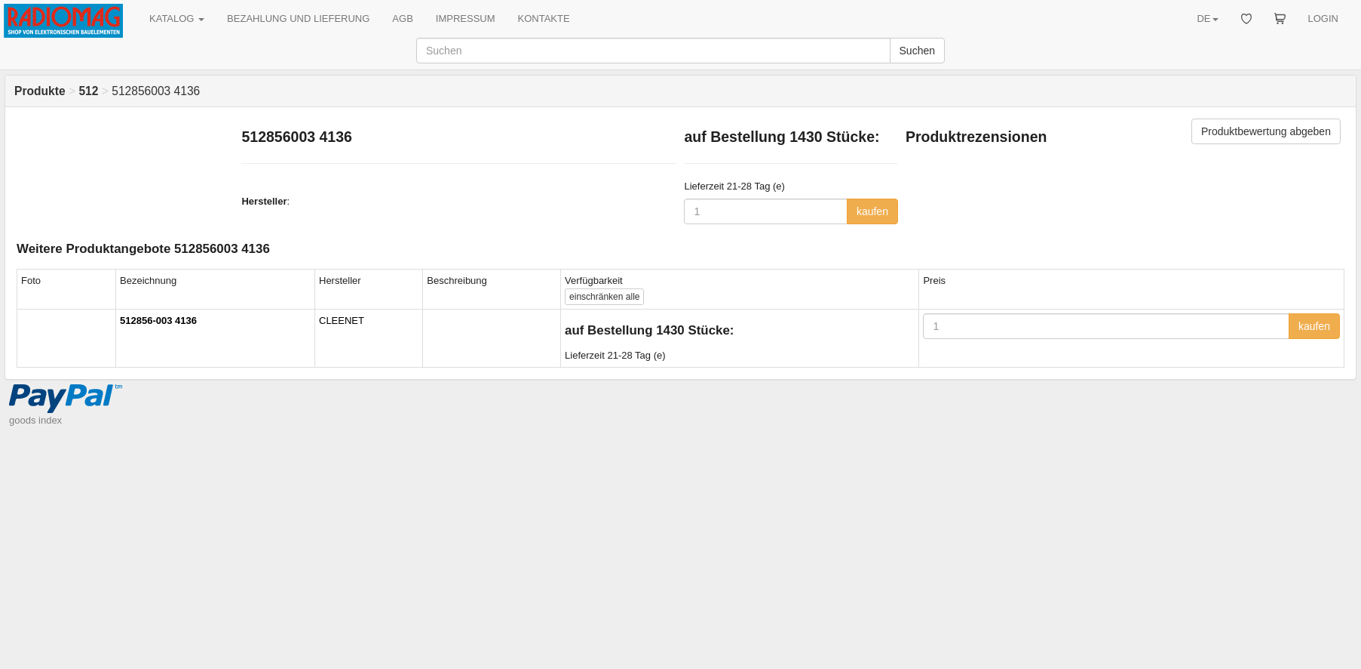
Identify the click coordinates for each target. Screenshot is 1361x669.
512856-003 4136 (158, 320)
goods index (35, 420)
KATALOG (176, 18)
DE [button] (1207, 18)
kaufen (872, 211)
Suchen (917, 51)
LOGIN (1323, 18)
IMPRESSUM (465, 18)
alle (604, 296)
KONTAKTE (544, 18)
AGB (402, 18)
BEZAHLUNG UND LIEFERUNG (298, 18)
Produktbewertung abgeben (1266, 131)
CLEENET (341, 320)
